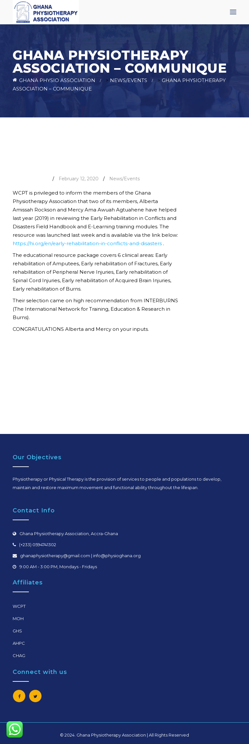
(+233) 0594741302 (37, 544)
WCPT (19, 606)
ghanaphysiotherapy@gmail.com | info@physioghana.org (80, 555)
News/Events (124, 179)
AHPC (19, 643)
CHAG (19, 655)
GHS (17, 630)
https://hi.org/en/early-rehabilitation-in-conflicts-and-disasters (87, 243)
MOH (18, 618)
